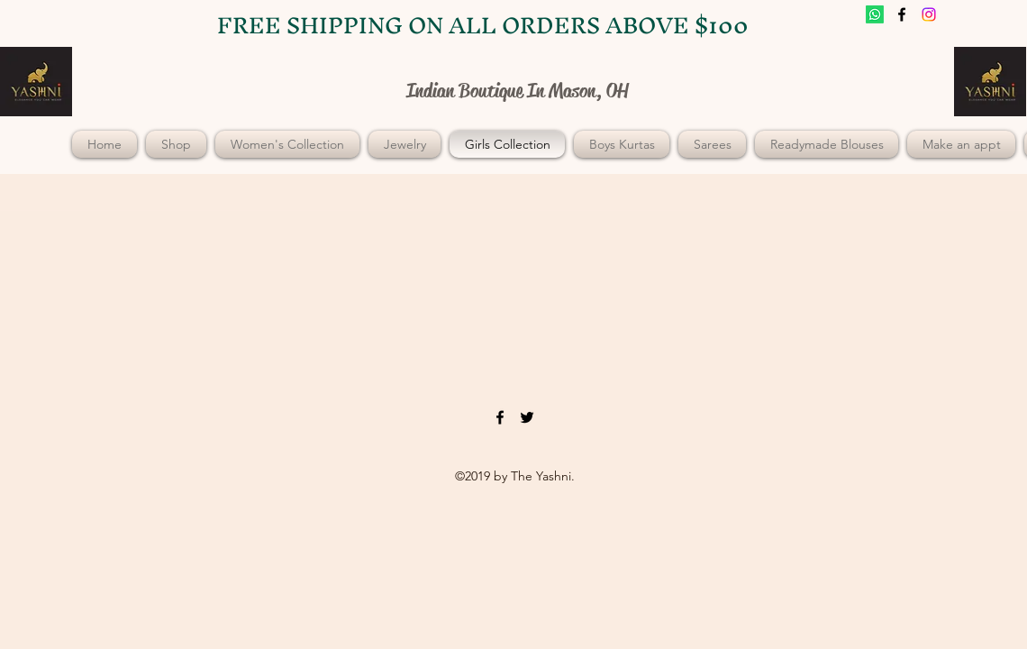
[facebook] (902, 14)
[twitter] (929, 14)
